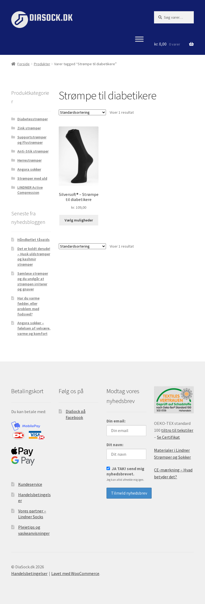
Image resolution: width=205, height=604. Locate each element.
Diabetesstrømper (32, 119)
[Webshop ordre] (82, 112)
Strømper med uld (32, 178)
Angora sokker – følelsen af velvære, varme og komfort (33, 328)
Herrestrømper (29, 160)
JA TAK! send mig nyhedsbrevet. (125, 474)
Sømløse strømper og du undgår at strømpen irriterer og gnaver (32, 281)
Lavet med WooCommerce (75, 573)
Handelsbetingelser (29, 573)
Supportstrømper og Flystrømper (31, 140)
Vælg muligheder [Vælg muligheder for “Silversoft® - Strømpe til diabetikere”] (79, 220)
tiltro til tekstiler (177, 430)
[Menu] (139, 39)
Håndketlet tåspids (33, 239)
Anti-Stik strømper (33, 151)
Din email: (116, 421)
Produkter (42, 63)
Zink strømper (29, 128)
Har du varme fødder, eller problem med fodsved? (28, 306)
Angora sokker (29, 169)
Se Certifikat (168, 437)
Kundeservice (30, 484)
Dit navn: (115, 444)
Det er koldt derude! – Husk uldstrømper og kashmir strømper (33, 256)
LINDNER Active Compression (30, 190)
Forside (23, 63)
